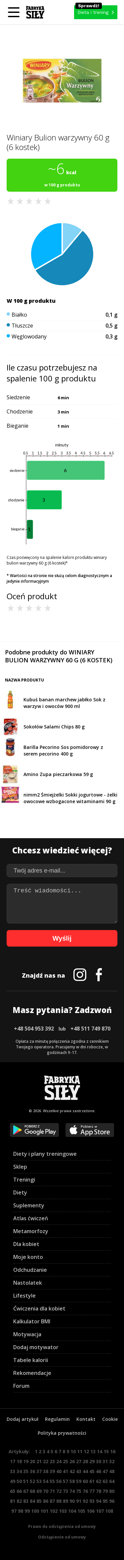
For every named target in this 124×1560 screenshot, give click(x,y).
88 (59, 1501)
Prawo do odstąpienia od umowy (62, 1526)
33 (12, 1471)
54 (45, 1481)
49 (12, 1481)
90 (72, 1501)
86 (45, 1501)
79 (105, 1491)
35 (25, 1471)
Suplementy (28, 1205)
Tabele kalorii (30, 1360)
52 (32, 1481)
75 (78, 1491)
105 (81, 1511)
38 (45, 1471)
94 (98, 1501)
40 (59, 1471)
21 (39, 1461)
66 (19, 1491)
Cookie (110, 1419)
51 (25, 1481)
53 (39, 1481)
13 (93, 1451)
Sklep (20, 1166)
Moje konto (28, 1257)
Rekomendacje (32, 1373)
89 (65, 1501)
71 (52, 1491)
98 (20, 1511)
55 (52, 1481)
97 (14, 1511)
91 (78, 1501)
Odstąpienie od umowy (62, 1537)
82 (19, 1501)
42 (72, 1471)
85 (39, 1501)
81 (12, 1501)
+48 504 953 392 (34, 1028)
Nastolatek (27, 1282)
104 (72, 1511)
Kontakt (86, 1419)
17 (12, 1461)
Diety (20, 1192)
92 (85, 1501)
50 (19, 1481)
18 (19, 1461)
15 (106, 1451)
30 (98, 1461)
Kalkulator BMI (31, 1321)
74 (72, 1491)
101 (44, 1511)
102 (54, 1511)
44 (85, 1471)
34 (19, 1471)
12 (86, 1451)
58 (72, 1481)
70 (45, 1491)
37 (39, 1471)
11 (79, 1451)
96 (111, 1501)
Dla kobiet (26, 1244)
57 (65, 1481)
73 (65, 1491)
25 (65, 1461)
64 (111, 1481)
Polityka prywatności (62, 1433)
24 (59, 1461)
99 (27, 1511)
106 (91, 1511)
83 (25, 1501)
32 (111, 1461)
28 (85, 1461)
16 (112, 1451)
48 (111, 1471)
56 (59, 1481)
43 (78, 1471)
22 (45, 1461)
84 (32, 1501)
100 (35, 1511)
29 (92, 1461)
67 (25, 1491)
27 (78, 1461)
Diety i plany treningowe (45, 1153)
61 (92, 1481)
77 (92, 1491)
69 (39, 1491)
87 (52, 1501)
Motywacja (27, 1334)
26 (72, 1461)
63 (105, 1481)
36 (32, 1471)
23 (52, 1461)
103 (63, 1511)
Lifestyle (24, 1295)
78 (98, 1491)
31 (105, 1461)
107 (100, 1511)
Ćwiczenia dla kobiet (39, 1308)
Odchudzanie (30, 1269)
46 (98, 1471)
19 (25, 1461)
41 (65, 1471)
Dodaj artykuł (22, 1419)
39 (52, 1471)
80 (111, 1491)
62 (98, 1481)
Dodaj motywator (36, 1347)
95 (105, 1501)
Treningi (24, 1179)
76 (85, 1491)
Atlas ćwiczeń (30, 1218)
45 (92, 1471)
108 (109, 1511)
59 (78, 1481)
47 (105, 1471)
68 (32, 1491)
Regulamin (57, 1419)
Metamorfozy (30, 1231)
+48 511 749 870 (90, 1028)
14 (99, 1451)
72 (59, 1491)
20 (32, 1461)
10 (73, 1451)
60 (85, 1481)
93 (92, 1501)
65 (12, 1491)
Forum (21, 1385)
